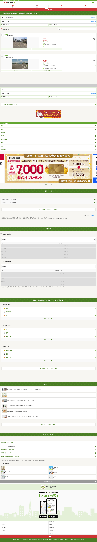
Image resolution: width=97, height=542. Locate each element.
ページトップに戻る (48, 481)
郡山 (6, 315)
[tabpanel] (48, 169)
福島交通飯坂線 (11, 446)
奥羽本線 (7, 357)
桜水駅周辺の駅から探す (7, 443)
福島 (6, 308)
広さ (2, 129)
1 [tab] (45, 184)
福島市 (7, 333)
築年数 (2, 136)
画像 (2, 146)
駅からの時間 (4, 139)
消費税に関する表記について (78, 539)
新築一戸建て (3, 527)
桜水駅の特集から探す (6, 453)
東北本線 (7, 354)
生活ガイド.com (93, 215)
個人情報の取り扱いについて (68, 539)
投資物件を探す (52, 530)
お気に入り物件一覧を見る (9, 104)
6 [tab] (51, 184)
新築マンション (4, 524)
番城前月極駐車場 (9, 57)
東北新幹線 (8, 350)
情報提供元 (50, 539)
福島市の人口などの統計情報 (9, 199)
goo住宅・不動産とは (16, 539)
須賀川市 (7, 336)
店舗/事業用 (3, 533)
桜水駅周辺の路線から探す (7, 449)
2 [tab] (46, 184)
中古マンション (52, 524)
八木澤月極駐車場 (9, 36)
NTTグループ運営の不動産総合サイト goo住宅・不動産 (11, 0)
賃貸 (1, 521)
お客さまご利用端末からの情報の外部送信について (29, 539)
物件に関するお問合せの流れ (43, 539)
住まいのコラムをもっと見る (48, 424)
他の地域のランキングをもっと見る (48, 368)
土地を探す (3, 530)
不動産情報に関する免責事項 (58, 539)
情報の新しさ (4, 149)
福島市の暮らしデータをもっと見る (48, 209)
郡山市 (7, 329)
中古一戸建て (52, 527)
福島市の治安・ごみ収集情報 (9, 202)
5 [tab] (50, 184)
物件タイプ (3, 132)
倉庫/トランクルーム (53, 533)
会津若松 (7, 312)
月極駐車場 (51, 521)
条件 (2, 142)
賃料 (2, 125)
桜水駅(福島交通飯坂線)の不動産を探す (10, 456)
